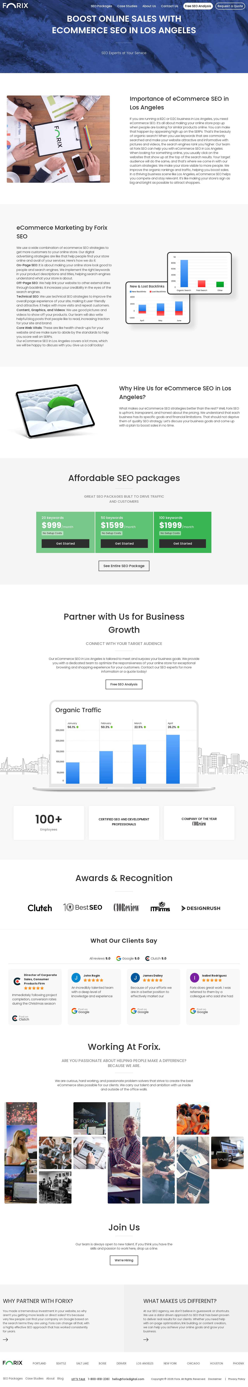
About (50, 1378)
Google (131, 958)
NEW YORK (170, 1363)
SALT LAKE (82, 1363)
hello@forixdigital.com (128, 1379)
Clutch (158, 958)
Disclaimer (215, 1379)
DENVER (121, 1363)
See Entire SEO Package (124, 565)
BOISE (102, 1363)
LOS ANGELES (144, 1363)
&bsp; (186, 1340)
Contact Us (169, 6)
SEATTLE (61, 1363)
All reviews (100, 958)
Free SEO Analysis (198, 6)
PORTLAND (39, 1363)
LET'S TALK (78, 1379)
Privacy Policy (236, 1379)
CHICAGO (193, 1363)
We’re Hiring (124, 1260)
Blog (60, 1378)
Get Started (65, 543)
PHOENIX (238, 1363)
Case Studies (127, 6)
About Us (149, 6)
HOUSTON (216, 1363)
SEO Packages (101, 6)
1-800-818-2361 (98, 1379)
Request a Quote (230, 6)
